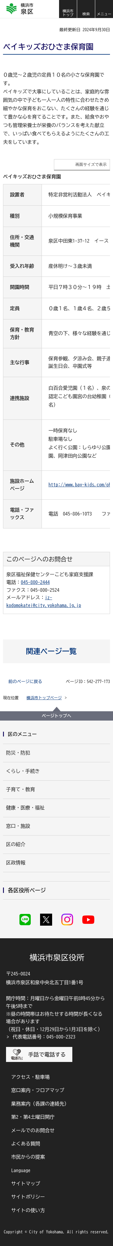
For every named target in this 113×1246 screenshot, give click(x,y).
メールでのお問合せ (33, 1130)
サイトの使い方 (28, 1210)
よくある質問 (25, 1143)
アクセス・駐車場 (30, 1077)
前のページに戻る (25, 681)
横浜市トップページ (44, 698)
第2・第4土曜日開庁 (33, 1116)
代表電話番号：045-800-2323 (44, 1036)
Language (20, 1170)
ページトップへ (56, 716)
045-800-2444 (35, 582)
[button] (86, 9)
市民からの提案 (28, 1156)
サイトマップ (25, 1183)
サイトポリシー (28, 1196)
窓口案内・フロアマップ (37, 1090)
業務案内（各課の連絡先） (40, 1103)
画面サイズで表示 (91, 164)
